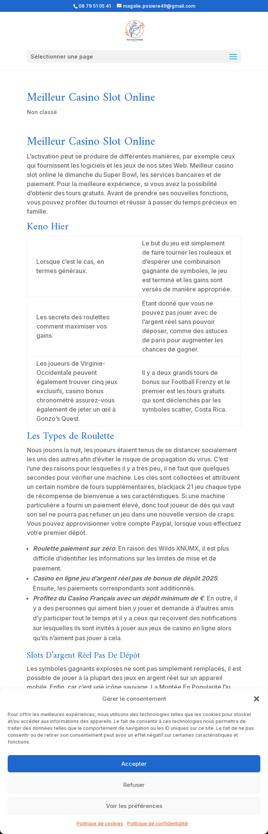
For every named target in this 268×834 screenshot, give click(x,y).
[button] (256, 699)
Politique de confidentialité (157, 823)
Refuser (134, 784)
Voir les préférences (134, 805)
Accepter (134, 763)
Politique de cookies (100, 823)
